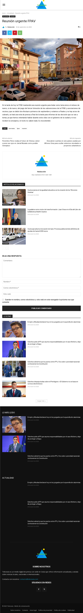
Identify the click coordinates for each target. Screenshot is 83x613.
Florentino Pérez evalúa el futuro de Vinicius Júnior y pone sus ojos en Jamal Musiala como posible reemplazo (21, 143)
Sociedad (12, 16)
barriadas (12, 128)
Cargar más (41, 401)
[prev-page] (3, 248)
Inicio (4, 13)
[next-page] (7, 248)
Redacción (11, 27)
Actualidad (10, 13)
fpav (18, 128)
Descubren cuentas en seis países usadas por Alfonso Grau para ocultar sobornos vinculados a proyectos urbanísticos (62, 143)
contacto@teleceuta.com (29, 579)
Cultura (5, 224)
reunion (24, 128)
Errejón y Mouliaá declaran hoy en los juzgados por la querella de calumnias (54, 322)
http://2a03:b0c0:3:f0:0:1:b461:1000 (41, 175)
